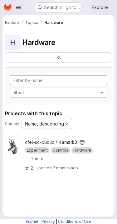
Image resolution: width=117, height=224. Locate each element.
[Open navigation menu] (18, 7)
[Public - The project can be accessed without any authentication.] (82, 142)
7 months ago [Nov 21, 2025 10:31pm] (65, 168)
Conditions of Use (74, 221)
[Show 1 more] (35, 158)
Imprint (32, 221)
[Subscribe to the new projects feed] (58, 57)
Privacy (48, 221)
